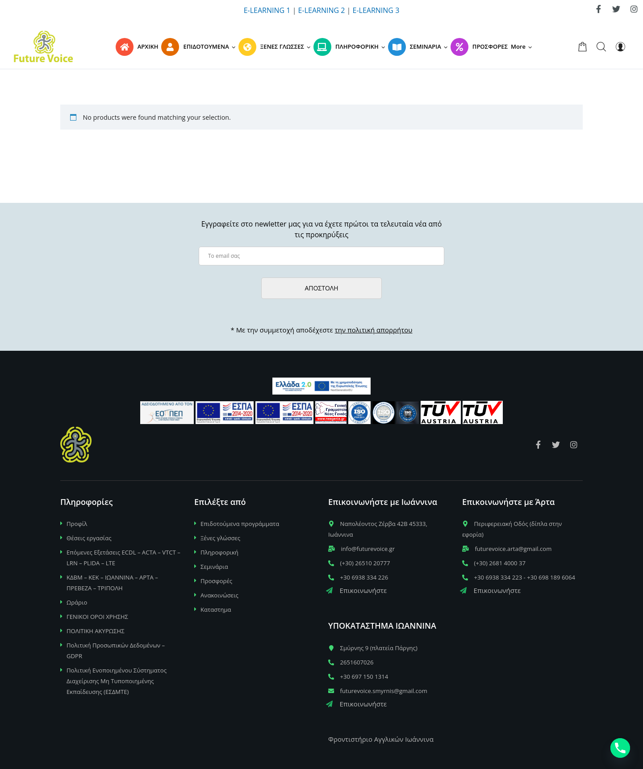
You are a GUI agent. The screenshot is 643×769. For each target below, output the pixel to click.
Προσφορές (216, 581)
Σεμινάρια (214, 567)
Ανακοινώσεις (219, 595)
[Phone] (620, 748)
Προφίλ (77, 524)
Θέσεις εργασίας (89, 538)
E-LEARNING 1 (267, 10)
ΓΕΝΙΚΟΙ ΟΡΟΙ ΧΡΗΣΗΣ (97, 617)
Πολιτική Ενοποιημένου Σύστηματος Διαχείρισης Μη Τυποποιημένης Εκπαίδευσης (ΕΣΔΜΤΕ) (117, 681)
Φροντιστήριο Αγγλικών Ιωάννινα (381, 739)
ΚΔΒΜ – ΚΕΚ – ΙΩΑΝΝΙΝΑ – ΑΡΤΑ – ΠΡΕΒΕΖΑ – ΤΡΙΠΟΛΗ (112, 582)
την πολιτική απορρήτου (374, 329)
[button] (523, 46)
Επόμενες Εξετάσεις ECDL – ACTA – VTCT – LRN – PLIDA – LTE (123, 557)
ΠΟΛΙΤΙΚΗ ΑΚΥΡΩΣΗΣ (96, 631)
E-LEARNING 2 (321, 10)
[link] (598, 9)
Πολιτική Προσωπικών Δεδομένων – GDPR (116, 650)
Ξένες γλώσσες (220, 538)
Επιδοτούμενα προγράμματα (239, 524)
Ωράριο (77, 602)
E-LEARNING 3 (376, 10)
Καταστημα (215, 609)
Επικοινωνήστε (356, 590)
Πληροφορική (219, 552)
